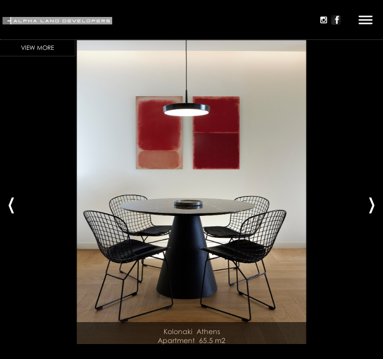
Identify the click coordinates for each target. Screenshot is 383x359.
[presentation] (11, 202)
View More (37, 47)
